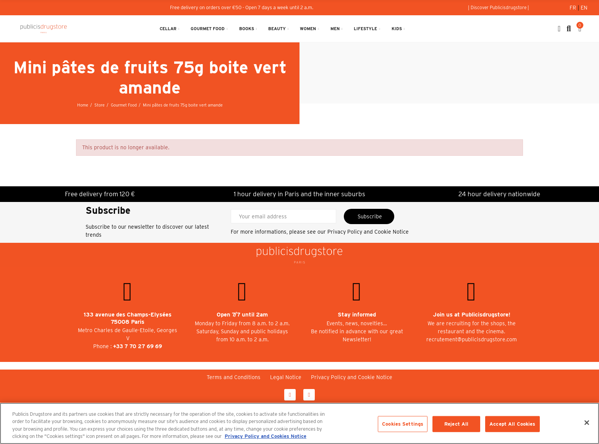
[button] (498, 8)
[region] (299, 423)
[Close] (586, 422)
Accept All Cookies (512, 424)
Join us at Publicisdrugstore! (471, 314)
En (584, 8)
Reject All (456, 424)
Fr (574, 8)
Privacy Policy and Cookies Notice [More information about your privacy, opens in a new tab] (265, 436)
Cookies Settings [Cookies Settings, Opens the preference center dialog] (402, 424)
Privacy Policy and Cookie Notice (368, 232)
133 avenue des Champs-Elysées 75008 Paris (128, 318)
